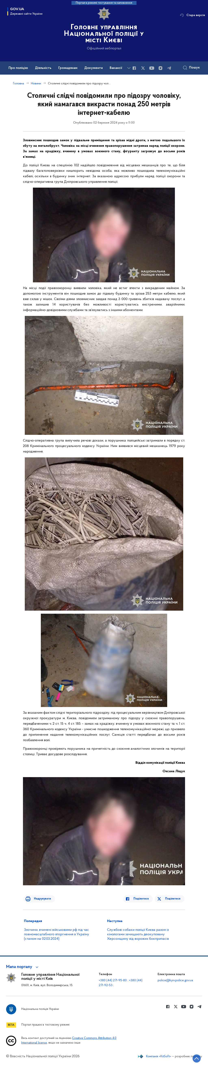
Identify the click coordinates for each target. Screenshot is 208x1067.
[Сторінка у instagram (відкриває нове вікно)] (160, 68)
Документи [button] (93, 68)
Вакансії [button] (116, 68)
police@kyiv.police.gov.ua (175, 980)
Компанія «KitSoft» (158, 1056)
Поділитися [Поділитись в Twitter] (173, 898)
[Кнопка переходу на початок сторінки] (193, 1058)
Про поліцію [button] (18, 68)
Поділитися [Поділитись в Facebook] (144, 898)
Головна (18, 83)
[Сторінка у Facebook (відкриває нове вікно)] (134, 68)
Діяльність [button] (43, 68)
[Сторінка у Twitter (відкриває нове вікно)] (143, 68)
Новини (36, 83)
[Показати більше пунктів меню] (129, 68)
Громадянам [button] (67, 68)
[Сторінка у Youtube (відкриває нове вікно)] (151, 68)
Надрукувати (39, 898)
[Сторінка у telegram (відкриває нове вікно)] (169, 68)
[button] (23, 967)
